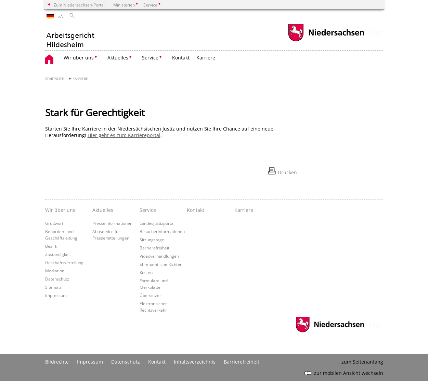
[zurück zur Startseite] (70, 36)
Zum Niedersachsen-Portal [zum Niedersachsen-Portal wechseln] (79, 5)
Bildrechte (57, 361)
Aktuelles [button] (117, 57)
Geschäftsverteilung (64, 262)
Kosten (146, 272)
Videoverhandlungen (159, 256)
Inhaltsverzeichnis (195, 361)
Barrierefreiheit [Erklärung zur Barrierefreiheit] (241, 361)
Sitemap (53, 287)
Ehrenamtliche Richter (161, 264)
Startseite (54, 79)
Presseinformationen (112, 223)
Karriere (205, 57)
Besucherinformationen (162, 231)
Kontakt (181, 57)
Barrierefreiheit (154, 247)
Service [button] (150, 57)
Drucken (287, 172)
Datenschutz (57, 279)
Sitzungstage (152, 239)
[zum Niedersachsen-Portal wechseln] (326, 40)
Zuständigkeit (58, 254)
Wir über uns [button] (79, 57)
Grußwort (54, 223)
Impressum (56, 295)
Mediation (54, 270)
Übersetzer (150, 295)
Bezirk (51, 246)
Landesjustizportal (157, 223)
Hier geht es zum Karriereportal (124, 135)
